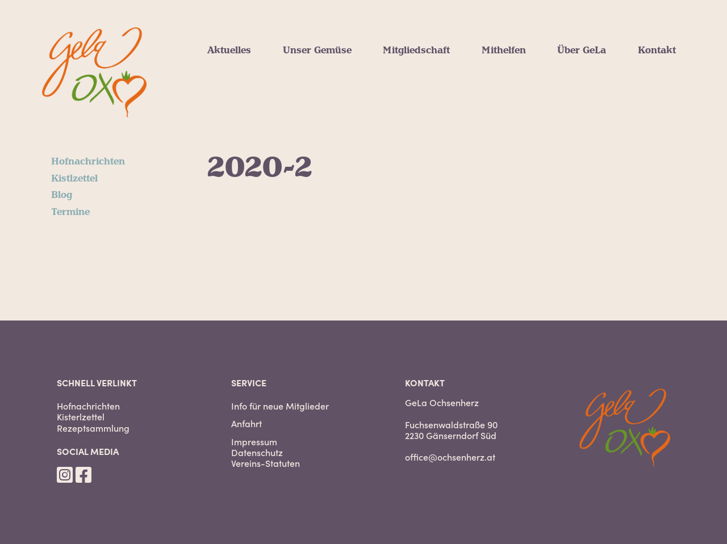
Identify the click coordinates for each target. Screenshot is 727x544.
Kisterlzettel (81, 416)
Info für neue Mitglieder (280, 405)
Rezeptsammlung (93, 428)
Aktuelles (229, 50)
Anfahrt (246, 423)
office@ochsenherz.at (450, 456)
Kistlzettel (74, 178)
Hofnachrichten (88, 161)
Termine (70, 212)
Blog (61, 195)
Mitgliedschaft (416, 50)
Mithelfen (504, 50)
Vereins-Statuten (265, 463)
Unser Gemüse (317, 50)
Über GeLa (581, 50)
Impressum (254, 441)
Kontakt (657, 50)
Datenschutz (257, 452)
